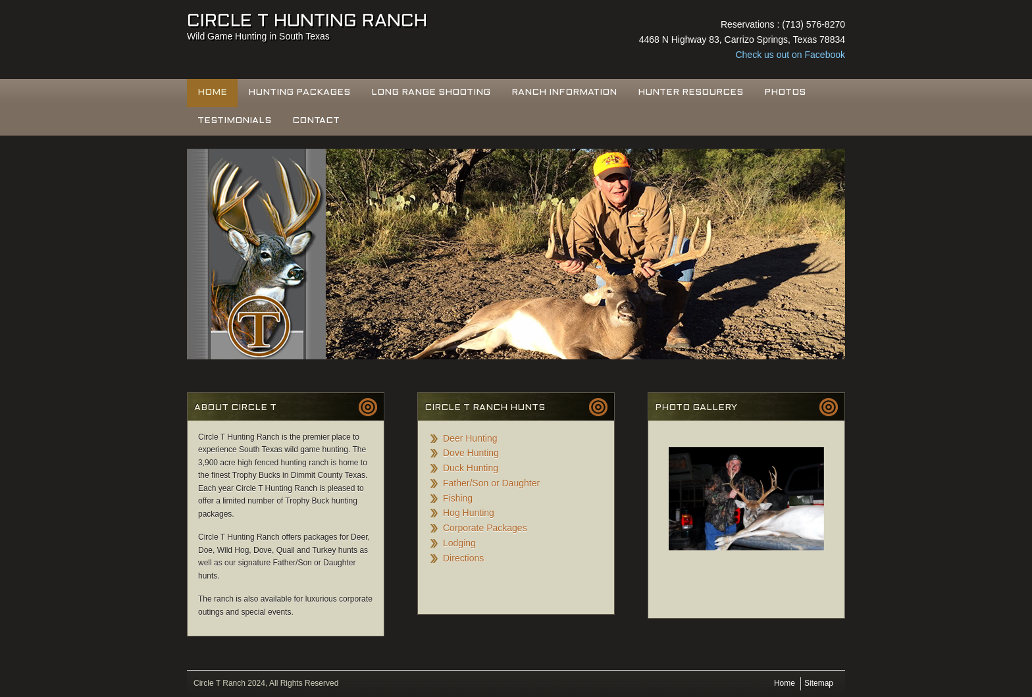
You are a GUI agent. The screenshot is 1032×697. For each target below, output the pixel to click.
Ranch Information (564, 92)
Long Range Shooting (430, 92)
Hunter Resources (690, 92)
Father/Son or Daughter (491, 483)
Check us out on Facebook (790, 54)
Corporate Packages (485, 528)
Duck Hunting (470, 468)
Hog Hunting (468, 512)
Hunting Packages (299, 92)
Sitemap (818, 683)
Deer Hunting (470, 438)
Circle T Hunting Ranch (307, 21)
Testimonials (234, 120)
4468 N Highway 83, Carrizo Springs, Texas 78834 (742, 39)
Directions (463, 558)
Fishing (458, 498)
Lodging (459, 543)
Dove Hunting (471, 453)
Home (212, 92)
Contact (316, 120)
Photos (785, 92)
